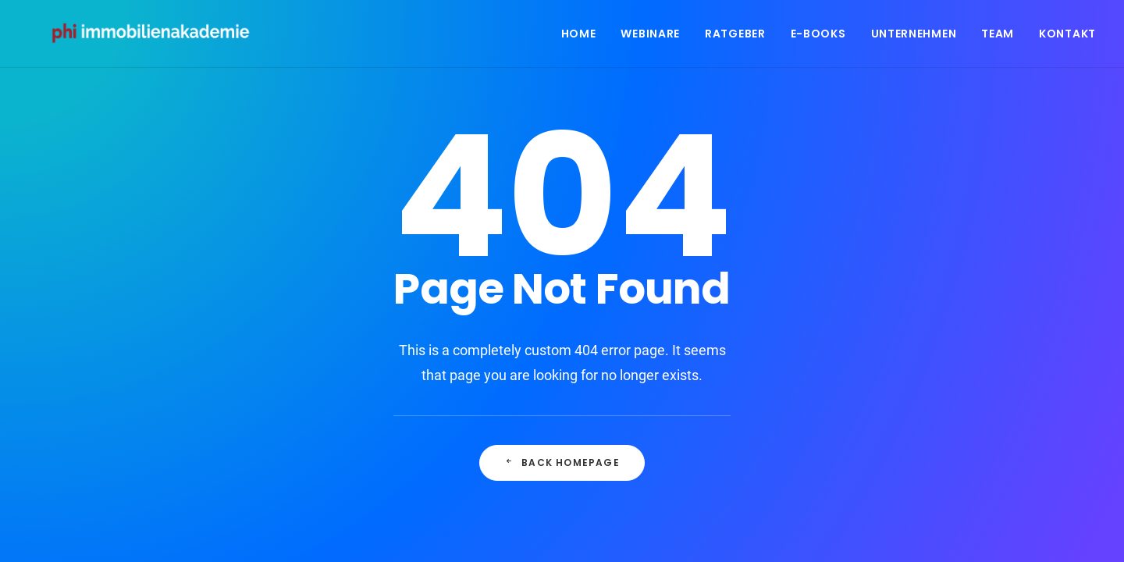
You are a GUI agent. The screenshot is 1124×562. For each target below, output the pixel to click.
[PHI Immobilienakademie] (158, 36)
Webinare (650, 36)
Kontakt (1067, 36)
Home (578, 36)
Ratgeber (735, 36)
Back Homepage (562, 462)
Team (997, 36)
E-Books (818, 36)
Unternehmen (914, 36)
